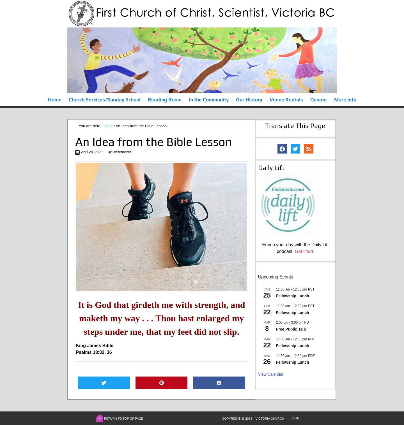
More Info (345, 100)
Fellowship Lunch (292, 296)
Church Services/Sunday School (105, 100)
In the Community (209, 100)
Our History (249, 100)
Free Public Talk (291, 329)
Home (54, 100)
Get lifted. (304, 251)
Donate (318, 100)
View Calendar (271, 374)
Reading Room (165, 100)
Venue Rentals (286, 100)
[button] (104, 383)
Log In (294, 418)
